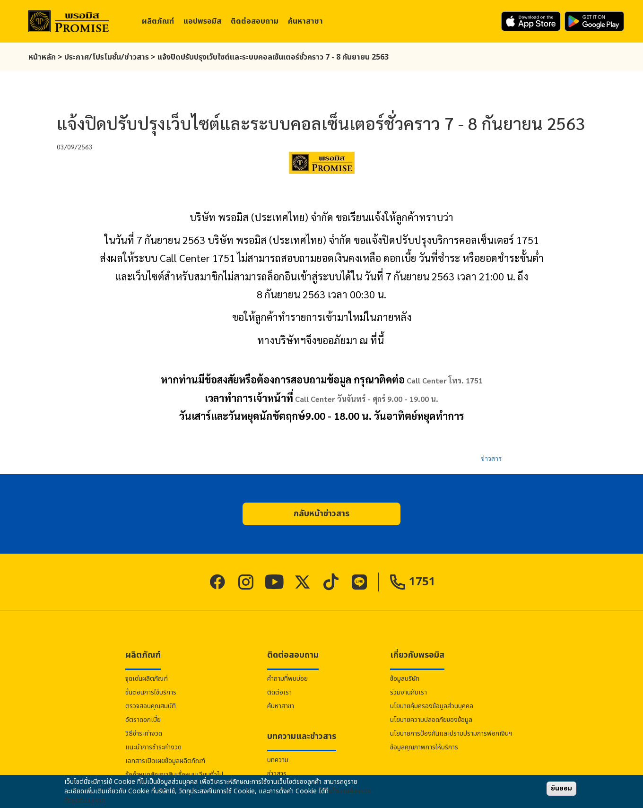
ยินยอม (561, 788)
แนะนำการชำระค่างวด (153, 747)
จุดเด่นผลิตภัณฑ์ (146, 679)
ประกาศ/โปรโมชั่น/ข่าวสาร (106, 57)
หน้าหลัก (42, 57)
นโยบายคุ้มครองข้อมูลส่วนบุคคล (431, 706)
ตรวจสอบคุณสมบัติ (150, 706)
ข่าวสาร (491, 458)
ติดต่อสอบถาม (254, 21)
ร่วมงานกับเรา (408, 692)
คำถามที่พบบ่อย (287, 679)
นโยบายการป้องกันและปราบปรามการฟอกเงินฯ (451, 733)
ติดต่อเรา (279, 692)
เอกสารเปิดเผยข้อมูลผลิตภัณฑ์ (165, 761)
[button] (321, 514)
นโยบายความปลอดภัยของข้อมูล (431, 720)
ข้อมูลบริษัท (404, 679)
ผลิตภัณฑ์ (158, 21)
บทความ (277, 760)
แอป (202, 21)
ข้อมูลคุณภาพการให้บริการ (424, 747)
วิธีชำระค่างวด (143, 733)
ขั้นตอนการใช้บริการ (150, 692)
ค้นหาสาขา (305, 21)
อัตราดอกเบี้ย (143, 720)
